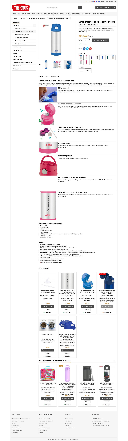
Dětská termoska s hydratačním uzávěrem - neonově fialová (67, 384)
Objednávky (68, 421)
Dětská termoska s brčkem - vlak (106, 384)
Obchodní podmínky (45, 419)
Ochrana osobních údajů (46, 421)
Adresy (67, 426)
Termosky (16, 14)
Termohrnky (26, 14)
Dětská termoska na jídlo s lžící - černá (87, 384)
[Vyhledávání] (64, 7)
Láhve (56, 14)
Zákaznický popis (99, 14)
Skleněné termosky (20, 44)
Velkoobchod (43, 423)
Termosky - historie (44, 428)
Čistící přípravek (48, 335)
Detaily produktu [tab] (52, 76)
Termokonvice (37, 14)
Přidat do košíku (100, 40)
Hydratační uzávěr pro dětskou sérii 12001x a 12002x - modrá (107, 292)
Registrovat (112, 1)
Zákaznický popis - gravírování (23, 62)
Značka (89, 24)
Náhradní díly (75, 14)
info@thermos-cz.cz (102, 426)
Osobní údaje (69, 419)
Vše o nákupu (43, 430)
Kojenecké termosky (21, 28)
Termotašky (64, 14)
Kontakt (41, 433)
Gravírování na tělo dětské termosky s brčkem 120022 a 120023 (67, 292)
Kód (80, 24)
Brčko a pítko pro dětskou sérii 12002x (48, 291)
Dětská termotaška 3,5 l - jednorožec (48, 384)
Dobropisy (68, 423)
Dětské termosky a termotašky (24, 31)
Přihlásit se (104, 1)
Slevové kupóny (69, 428)
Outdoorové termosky (21, 38)
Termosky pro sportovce (22, 34)
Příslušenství (86, 14)
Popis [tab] (41, 76)
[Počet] (85, 40)
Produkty (16, 22)
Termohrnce (48, 14)
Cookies (41, 426)
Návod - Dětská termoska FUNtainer (51, 262)
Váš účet (68, 415)
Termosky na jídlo (20, 41)
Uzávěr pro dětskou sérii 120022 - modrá (87, 291)
